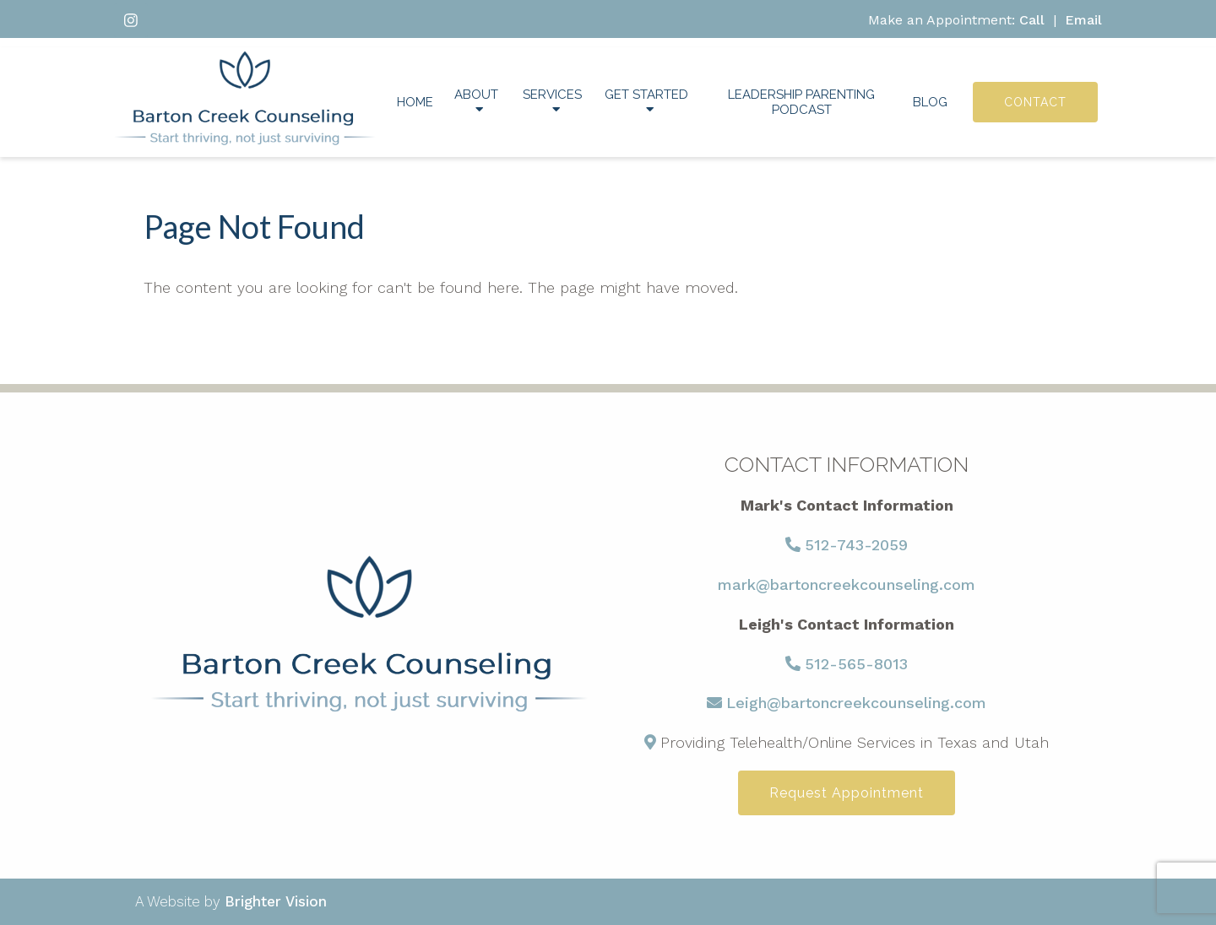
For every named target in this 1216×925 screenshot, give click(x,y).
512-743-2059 (856, 545)
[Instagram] (131, 20)
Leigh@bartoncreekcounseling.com (856, 702)
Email (1083, 20)
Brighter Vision (276, 901)
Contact (1035, 102)
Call (1032, 20)
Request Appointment (846, 793)
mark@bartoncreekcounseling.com (846, 584)
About (476, 94)
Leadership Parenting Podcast (801, 102)
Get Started (646, 94)
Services (552, 94)
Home (415, 102)
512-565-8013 (856, 664)
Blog (930, 102)
